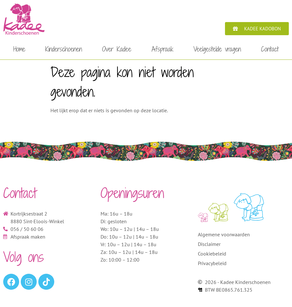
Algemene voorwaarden (224, 234)
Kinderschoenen (63, 49)
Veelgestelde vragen (217, 49)
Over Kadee (116, 49)
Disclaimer (209, 244)
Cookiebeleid (212, 253)
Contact (270, 49)
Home (19, 49)
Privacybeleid (212, 263)
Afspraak (162, 49)
